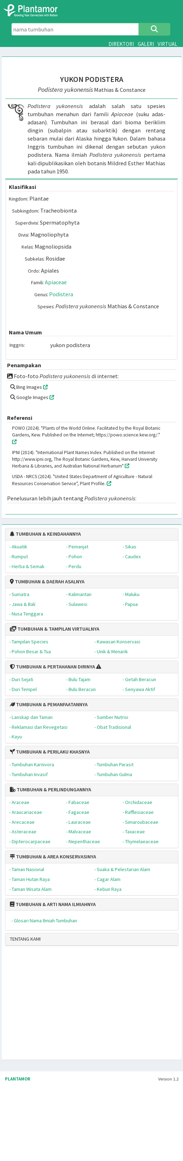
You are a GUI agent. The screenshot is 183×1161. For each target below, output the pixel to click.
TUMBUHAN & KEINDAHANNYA (45, 534)
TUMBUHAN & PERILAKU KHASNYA (50, 752)
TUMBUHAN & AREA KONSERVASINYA (53, 856)
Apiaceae (56, 282)
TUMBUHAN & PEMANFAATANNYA (49, 704)
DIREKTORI (121, 44)
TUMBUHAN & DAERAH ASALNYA (47, 581)
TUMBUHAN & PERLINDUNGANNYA (50, 789)
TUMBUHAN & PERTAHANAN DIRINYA (52, 666)
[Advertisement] (66, 1005)
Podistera (61, 294)
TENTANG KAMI (25, 939)
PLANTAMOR (17, 1079)
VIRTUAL (167, 44)
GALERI (146, 44)
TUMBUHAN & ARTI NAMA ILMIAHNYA (53, 904)
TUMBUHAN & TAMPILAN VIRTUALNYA (54, 629)
